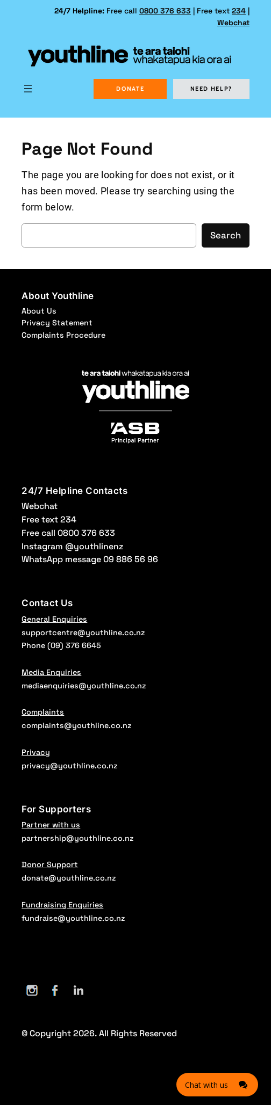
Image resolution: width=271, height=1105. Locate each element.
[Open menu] (28, 88)
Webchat (233, 22)
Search (225, 235)
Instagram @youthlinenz (72, 546)
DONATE (130, 88)
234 (239, 11)
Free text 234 (49, 519)
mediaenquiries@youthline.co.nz (84, 685)
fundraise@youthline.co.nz (73, 918)
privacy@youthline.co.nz (69, 765)
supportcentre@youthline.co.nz (83, 632)
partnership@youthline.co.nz (77, 838)
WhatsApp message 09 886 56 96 (90, 559)
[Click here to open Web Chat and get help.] (217, 1084)
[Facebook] (55, 990)
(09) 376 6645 (74, 645)
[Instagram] (32, 990)
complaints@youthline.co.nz (76, 725)
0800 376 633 (165, 11)
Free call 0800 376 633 (68, 533)
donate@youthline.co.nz (69, 878)
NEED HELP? (211, 88)
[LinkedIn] (78, 990)
